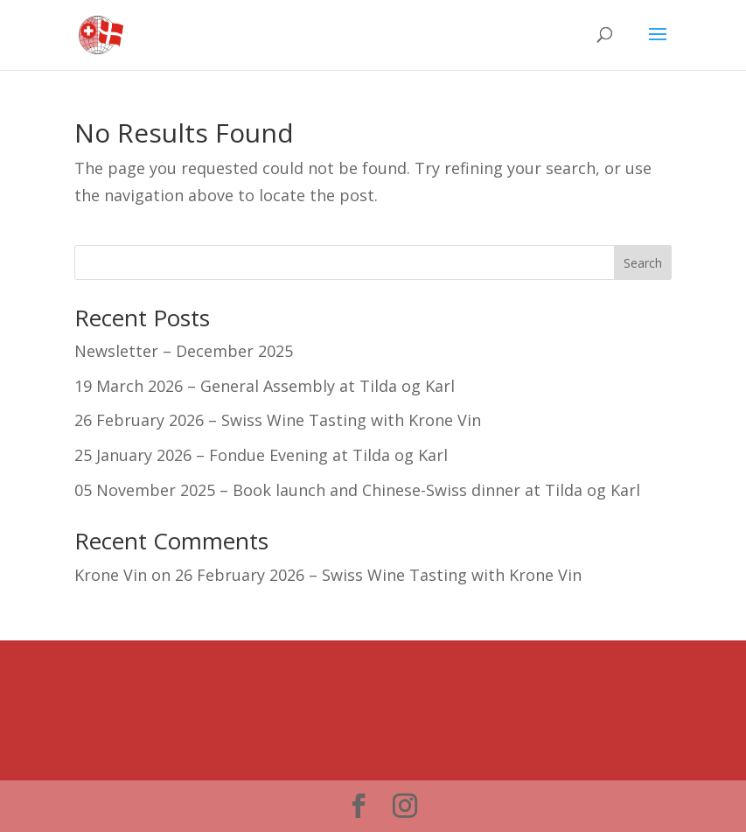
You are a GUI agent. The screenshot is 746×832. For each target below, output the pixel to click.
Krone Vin (110, 574)
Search (643, 263)
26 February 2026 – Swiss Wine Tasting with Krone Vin (277, 419)
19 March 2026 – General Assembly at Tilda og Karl (264, 385)
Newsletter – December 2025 (183, 350)
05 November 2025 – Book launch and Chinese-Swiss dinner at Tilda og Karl (357, 489)
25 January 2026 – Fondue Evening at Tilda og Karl (261, 454)
